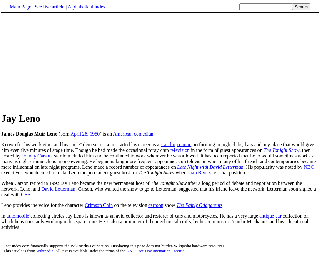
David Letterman (58, 189)
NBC (309, 167)
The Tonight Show (281, 150)
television (180, 150)
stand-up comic (176, 144)
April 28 (79, 133)
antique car (270, 215)
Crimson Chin (99, 205)
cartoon (155, 205)
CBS (25, 194)
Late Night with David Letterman (210, 167)
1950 (95, 133)
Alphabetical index (86, 6)
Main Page (20, 6)
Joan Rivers (199, 172)
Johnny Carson (37, 155)
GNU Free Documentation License (155, 251)
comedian (143, 133)
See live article (49, 6)
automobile (18, 215)
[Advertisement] (53, 62)
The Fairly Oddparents (199, 205)
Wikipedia (44, 251)
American (123, 133)
